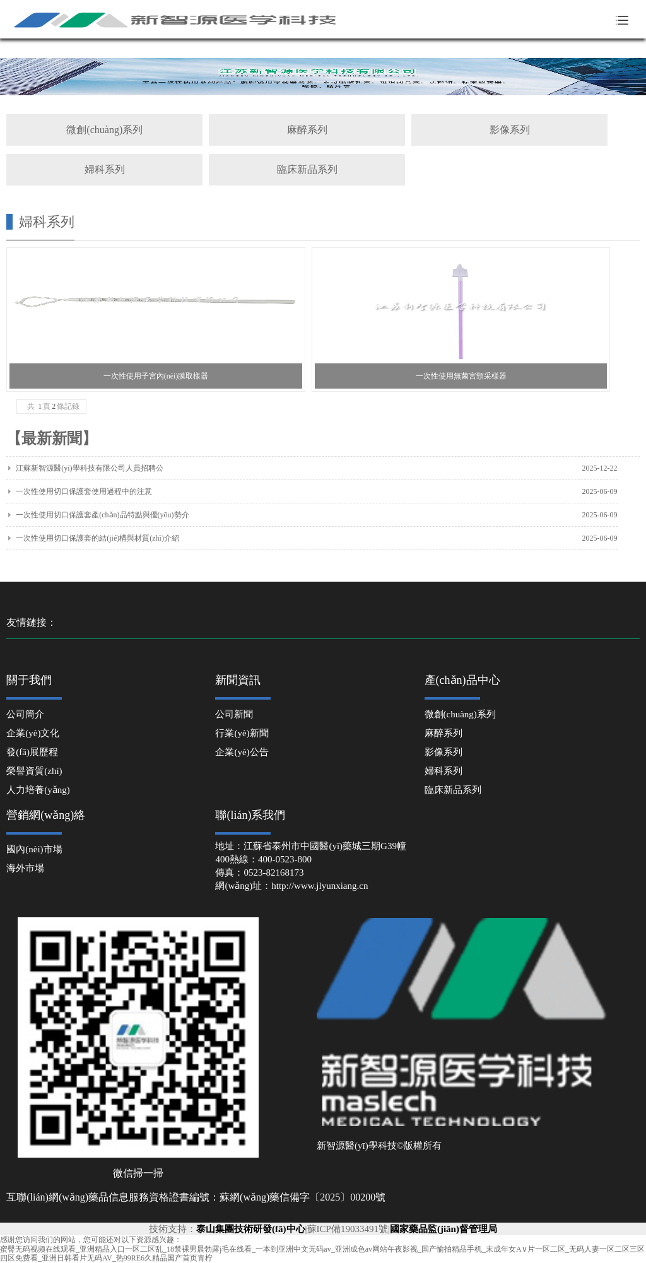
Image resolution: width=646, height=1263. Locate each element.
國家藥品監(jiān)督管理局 (443, 1229)
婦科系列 (105, 169)
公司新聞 (234, 714)
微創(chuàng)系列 (104, 129)
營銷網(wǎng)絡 (45, 815)
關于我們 (29, 680)
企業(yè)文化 (32, 733)
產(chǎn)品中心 (462, 680)
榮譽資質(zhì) (34, 771)
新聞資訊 (238, 680)
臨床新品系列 (307, 169)
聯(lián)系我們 (250, 815)
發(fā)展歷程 (32, 752)
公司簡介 (25, 714)
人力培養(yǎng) (38, 790)
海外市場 (25, 868)
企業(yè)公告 (241, 752)
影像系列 (510, 129)
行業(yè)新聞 (241, 733)
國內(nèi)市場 (34, 849)
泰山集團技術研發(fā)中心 (250, 1229)
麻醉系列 (307, 129)
